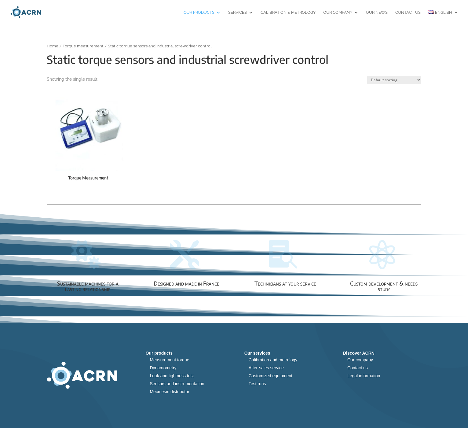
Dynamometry (163, 367)
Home (52, 46)
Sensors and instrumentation (177, 383)
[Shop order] (394, 80)
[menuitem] (443, 17)
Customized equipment (270, 375)
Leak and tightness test (172, 375)
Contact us (408, 12)
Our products (199, 12)
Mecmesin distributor (169, 391)
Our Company (337, 12)
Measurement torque (169, 359)
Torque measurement (83, 46)
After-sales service (266, 367)
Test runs (257, 383)
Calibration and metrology (273, 359)
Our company (360, 359)
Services (237, 12)
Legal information (363, 375)
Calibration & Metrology (288, 12)
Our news (377, 12)
